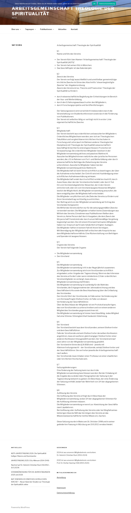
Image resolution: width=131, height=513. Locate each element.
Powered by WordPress (20, 507)
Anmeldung (61, 477)
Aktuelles (62, 29)
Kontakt (74, 29)
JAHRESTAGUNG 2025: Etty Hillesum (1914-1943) (30, 460)
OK (94, 4)
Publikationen (47, 29)
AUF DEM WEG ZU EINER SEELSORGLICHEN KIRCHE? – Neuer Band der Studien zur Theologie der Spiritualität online (30, 481)
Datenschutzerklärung (66, 493)
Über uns (16, 29)
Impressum (61, 488)
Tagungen (30, 29)
